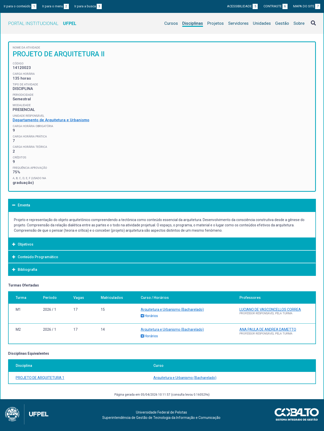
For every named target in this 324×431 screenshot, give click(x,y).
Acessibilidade (242, 6)
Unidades (262, 23)
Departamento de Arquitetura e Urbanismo (51, 120)
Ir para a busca (88, 6)
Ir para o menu (55, 6)
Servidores (238, 23)
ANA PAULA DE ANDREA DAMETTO (267, 329)
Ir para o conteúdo (20, 6)
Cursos (171, 23)
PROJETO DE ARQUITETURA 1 (40, 378)
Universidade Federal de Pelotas (161, 412)
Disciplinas (192, 23)
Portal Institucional (42, 23)
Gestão (282, 23)
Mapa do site (306, 6)
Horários (149, 316)
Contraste (276, 6)
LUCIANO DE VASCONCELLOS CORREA (270, 309)
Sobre (299, 23)
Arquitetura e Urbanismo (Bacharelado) (172, 309)
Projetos (215, 23)
